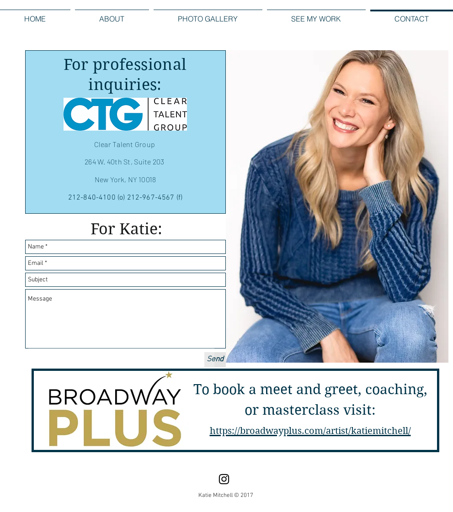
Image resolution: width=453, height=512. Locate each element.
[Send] (215, 359)
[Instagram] (224, 479)
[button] (208, 15)
